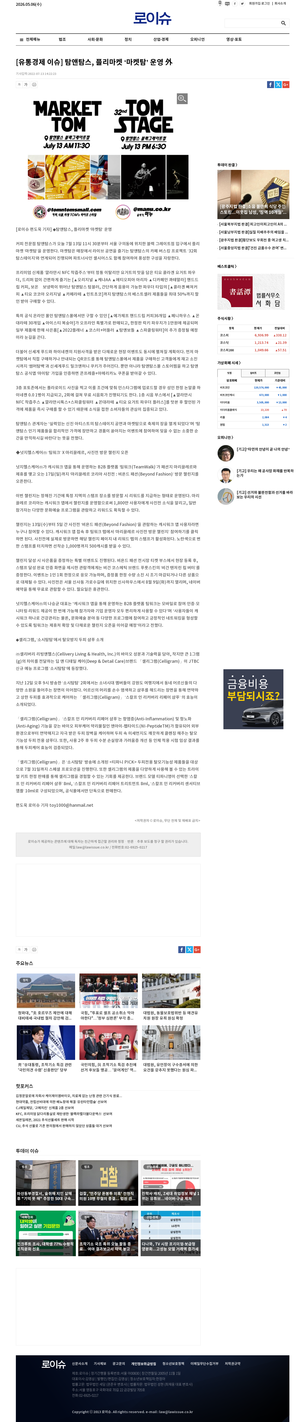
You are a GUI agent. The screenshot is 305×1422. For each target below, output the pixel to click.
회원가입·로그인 (260, 4)
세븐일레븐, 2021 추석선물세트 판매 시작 (45, 1120)
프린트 (34, 84)
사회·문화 (95, 39)
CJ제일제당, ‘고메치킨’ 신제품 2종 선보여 (45, 1108)
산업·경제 (161, 39)
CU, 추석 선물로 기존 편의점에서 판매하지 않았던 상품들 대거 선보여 (64, 1126)
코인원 (277, 373)
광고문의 (119, 1364)
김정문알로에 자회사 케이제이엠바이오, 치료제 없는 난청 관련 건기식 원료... (69, 1096)
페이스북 (270, 84)
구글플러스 (285, 84)
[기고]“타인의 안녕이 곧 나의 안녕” (263, 449)
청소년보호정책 (173, 1364)
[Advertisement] (64, 900)
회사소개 (279, 4)
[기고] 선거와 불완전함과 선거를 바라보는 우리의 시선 (265, 494)
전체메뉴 (33, 39)
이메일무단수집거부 (205, 1364)
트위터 (278, 84)
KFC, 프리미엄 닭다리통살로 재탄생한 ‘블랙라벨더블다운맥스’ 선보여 (64, 1114)
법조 (62, 39)
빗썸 (229, 373)
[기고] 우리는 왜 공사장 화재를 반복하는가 (265, 473)
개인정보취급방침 (143, 1364)
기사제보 (100, 1364)
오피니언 (197, 39)
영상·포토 (234, 39)
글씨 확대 (26, 84)
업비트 (253, 373)
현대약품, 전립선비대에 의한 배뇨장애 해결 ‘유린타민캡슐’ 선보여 (61, 1102)
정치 (128, 39)
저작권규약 (232, 1364)
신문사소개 (80, 1364)
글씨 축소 (19, 84)
